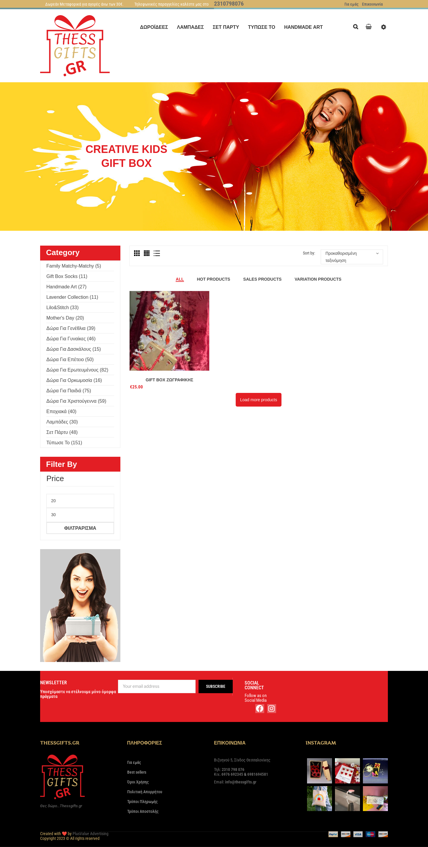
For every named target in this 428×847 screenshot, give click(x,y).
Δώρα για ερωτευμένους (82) (77, 369)
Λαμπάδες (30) (62, 421)
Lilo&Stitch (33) (62, 307)
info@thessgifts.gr (241, 782)
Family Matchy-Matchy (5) (73, 265)
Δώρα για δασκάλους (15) (73, 349)
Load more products (258, 399)
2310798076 (229, 3)
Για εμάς (351, 4)
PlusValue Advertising (90, 833)
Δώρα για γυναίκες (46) (70, 338)
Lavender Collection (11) (72, 297)
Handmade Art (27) (66, 286)
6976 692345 (232, 774)
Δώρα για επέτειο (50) (70, 359)
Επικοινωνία (372, 4)
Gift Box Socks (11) (66, 276)
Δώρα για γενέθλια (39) (70, 328)
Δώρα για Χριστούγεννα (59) (76, 401)
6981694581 (257, 774)
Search (357, 26)
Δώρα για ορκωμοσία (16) (74, 380)
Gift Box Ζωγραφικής (169, 379)
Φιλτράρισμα (80, 528)
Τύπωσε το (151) (64, 442)
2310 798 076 (233, 769)
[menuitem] (154, 27)
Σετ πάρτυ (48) (62, 432)
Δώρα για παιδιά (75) (68, 390)
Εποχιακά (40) (61, 411)
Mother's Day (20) (65, 317)
